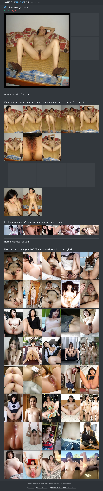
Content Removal (41, 488)
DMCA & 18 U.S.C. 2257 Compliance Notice (63, 488)
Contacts (30, 488)
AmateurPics (16, 2)
